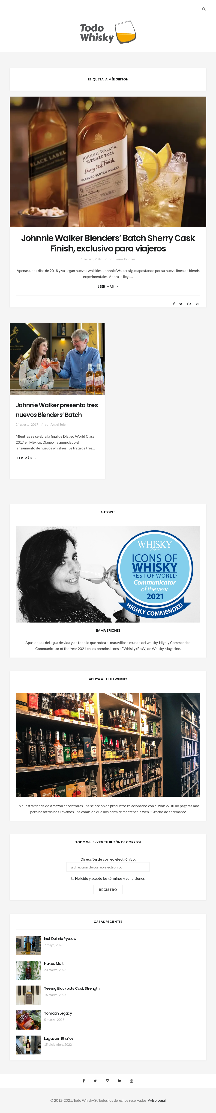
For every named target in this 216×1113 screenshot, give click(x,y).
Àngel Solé (58, 424)
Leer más (108, 286)
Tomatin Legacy (58, 1013)
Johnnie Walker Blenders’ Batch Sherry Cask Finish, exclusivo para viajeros (108, 243)
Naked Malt (53, 963)
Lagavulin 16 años (58, 1038)
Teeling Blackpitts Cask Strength (71, 988)
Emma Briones (124, 259)
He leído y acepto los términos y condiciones (108, 878)
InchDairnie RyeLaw (60, 938)
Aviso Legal (157, 1100)
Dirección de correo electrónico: (108, 859)
